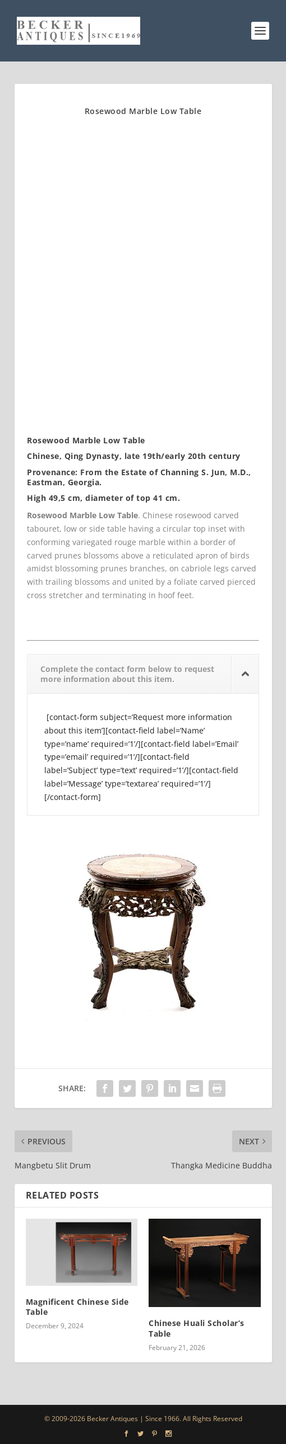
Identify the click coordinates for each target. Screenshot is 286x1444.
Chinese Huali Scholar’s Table (197, 1328)
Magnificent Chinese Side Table (77, 1306)
